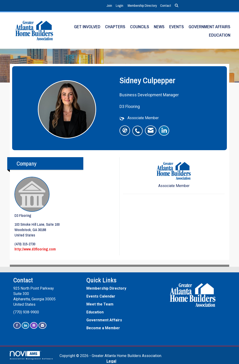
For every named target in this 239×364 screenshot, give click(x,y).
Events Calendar (100, 296)
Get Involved (87, 27)
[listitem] (109, 5)
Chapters (115, 27)
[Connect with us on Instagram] (34, 325)
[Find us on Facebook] (17, 325)
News (159, 27)
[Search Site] (176, 5)
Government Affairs (209, 27)
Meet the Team (99, 304)
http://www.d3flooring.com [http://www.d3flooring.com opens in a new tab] (35, 249)
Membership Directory (142, 5)
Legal (111, 361)
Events (176, 27)
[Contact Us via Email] (42, 325)
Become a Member (103, 328)
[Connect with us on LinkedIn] (25, 325)
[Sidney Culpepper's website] (125, 130)
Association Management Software (31, 355)
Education (219, 35)
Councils (139, 27)
